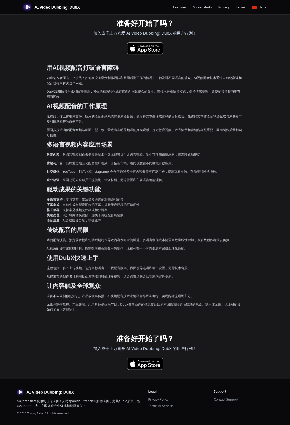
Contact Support (226, 399)
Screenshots (202, 7)
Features (180, 7)
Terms (241, 7)
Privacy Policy (158, 399)
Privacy (224, 7)
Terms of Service (160, 406)
